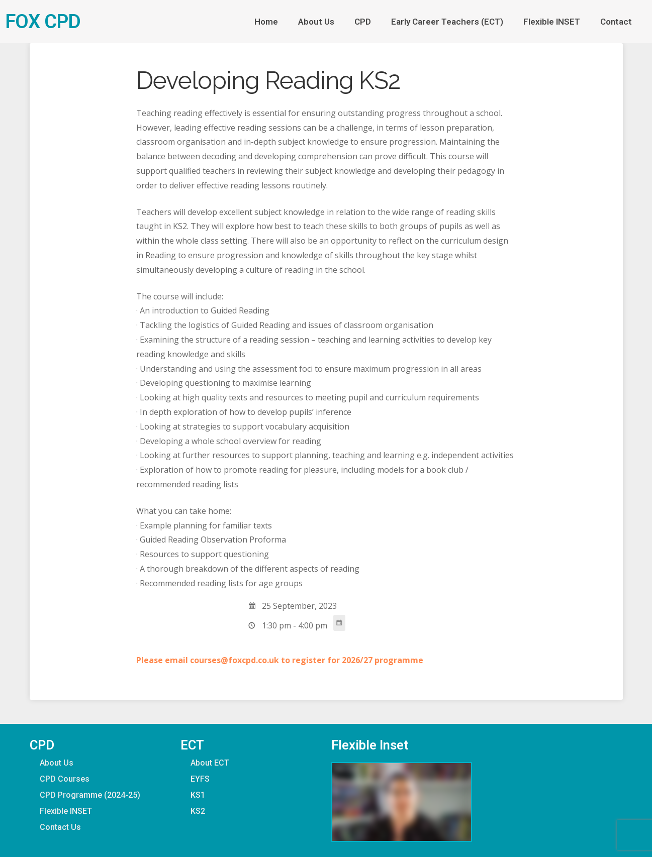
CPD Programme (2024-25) (90, 795)
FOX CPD (42, 21)
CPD (362, 22)
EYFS (200, 779)
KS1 (198, 795)
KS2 (198, 811)
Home (266, 22)
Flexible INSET (551, 22)
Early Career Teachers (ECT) (447, 22)
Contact (618, 22)
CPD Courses (64, 779)
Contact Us (60, 827)
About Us (316, 22)
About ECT (210, 763)
